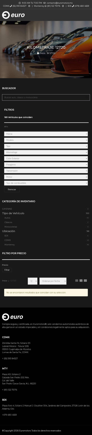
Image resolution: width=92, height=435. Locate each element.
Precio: (5, 265)
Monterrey (47, 244)
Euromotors (25, 430)
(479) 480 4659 (80, 6)
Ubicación (46, 231)
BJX (47, 235)
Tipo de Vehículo (46, 213)
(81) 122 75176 (52, 6)
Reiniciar (12, 189)
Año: (6, 126)
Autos (47, 217)
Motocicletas (47, 226)
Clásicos (47, 222)
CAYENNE (46, 209)
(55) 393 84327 (18, 6)
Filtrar (7, 270)
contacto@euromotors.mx (60, 3)
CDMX (47, 240)
